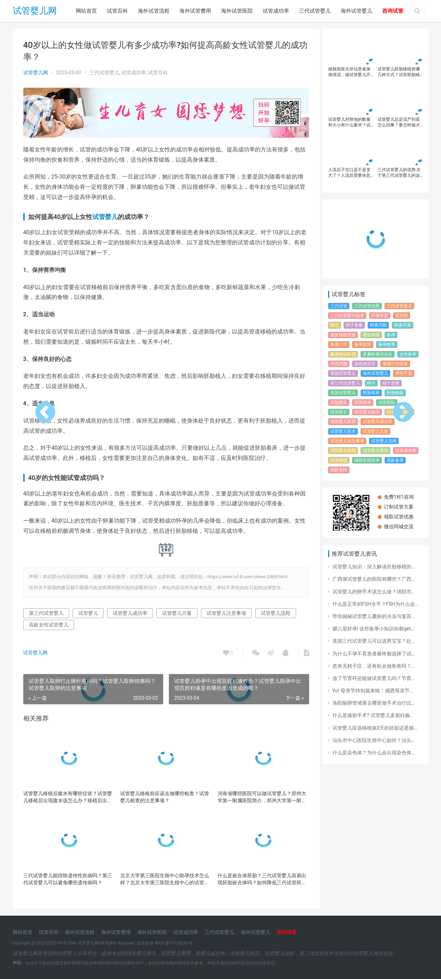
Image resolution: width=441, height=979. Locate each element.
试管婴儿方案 (177, 612)
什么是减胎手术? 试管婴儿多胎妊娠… (372, 715)
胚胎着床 (371, 392)
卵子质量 (354, 325)
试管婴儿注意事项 (226, 612)
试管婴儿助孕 (367, 412)
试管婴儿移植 (343, 450)
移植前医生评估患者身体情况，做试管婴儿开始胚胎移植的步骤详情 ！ (349, 72)
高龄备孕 (395, 460)
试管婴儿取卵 (343, 421)
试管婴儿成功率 (130, 612)
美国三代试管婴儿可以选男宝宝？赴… (373, 641)
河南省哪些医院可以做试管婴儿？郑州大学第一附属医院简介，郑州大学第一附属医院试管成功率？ (259, 796)
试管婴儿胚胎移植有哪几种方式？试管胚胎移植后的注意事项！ (399, 72)
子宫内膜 (338, 363)
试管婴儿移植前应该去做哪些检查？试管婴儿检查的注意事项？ (163, 796)
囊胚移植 (371, 334)
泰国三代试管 (395, 363)
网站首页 (86, 11)
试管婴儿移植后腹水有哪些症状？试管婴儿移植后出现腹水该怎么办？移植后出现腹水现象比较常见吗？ (67, 796)
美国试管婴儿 (343, 392)
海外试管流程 (154, 11)
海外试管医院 (237, 11)
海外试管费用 (195, 11)
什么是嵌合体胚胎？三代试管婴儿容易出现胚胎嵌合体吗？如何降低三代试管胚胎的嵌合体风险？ (259, 878)
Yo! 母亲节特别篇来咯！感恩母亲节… (372, 690)
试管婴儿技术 (343, 431)
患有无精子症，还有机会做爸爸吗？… (373, 666)
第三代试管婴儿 (46, 612)
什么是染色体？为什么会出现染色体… (373, 752)
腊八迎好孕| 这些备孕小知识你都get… (373, 628)
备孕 (391, 334)
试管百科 (117, 11)
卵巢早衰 (402, 325)
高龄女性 (338, 469)
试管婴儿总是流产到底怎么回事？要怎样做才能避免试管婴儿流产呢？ (399, 122)
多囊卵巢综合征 (377, 354)
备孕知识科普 (343, 354)
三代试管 (338, 306)
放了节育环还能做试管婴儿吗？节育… (373, 678)
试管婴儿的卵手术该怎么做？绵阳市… (373, 591)
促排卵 (401, 315)
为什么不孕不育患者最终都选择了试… (373, 653)
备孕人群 (338, 344)
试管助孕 (362, 402)
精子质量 (390, 383)
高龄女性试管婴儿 (48, 624)
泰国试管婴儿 (343, 373)
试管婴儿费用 (375, 450)
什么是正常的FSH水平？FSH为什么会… (375, 604)
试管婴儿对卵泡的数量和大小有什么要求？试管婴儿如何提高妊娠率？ (349, 122)
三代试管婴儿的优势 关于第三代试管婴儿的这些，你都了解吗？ (399, 172)
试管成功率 (276, 11)
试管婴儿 (105, 216)
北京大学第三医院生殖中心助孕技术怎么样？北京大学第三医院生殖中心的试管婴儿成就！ (163, 878)
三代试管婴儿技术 (347, 315)
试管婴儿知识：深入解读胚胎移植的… (373, 566)
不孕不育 (379, 315)
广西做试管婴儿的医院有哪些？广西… (373, 579)
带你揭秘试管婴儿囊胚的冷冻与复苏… (373, 616)
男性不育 (403, 373)
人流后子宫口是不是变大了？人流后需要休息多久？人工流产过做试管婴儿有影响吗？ (349, 172)
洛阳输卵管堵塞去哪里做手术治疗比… (373, 703)
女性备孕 (407, 354)
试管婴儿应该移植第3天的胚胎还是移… (374, 728)
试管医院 (386, 402)
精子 (371, 383)
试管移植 (338, 460)
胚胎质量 (338, 402)
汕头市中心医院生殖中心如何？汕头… (373, 740)
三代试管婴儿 (315, 11)
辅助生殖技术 (367, 460)
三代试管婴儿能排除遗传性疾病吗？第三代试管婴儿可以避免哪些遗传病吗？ (67, 878)
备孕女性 (362, 344)
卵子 (334, 325)
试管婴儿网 (35, 11)
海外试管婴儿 (356, 11)
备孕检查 (386, 344)
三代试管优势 (367, 306)
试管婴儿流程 (275, 612)
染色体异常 (364, 363)
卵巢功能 (378, 325)
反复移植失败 (343, 334)
